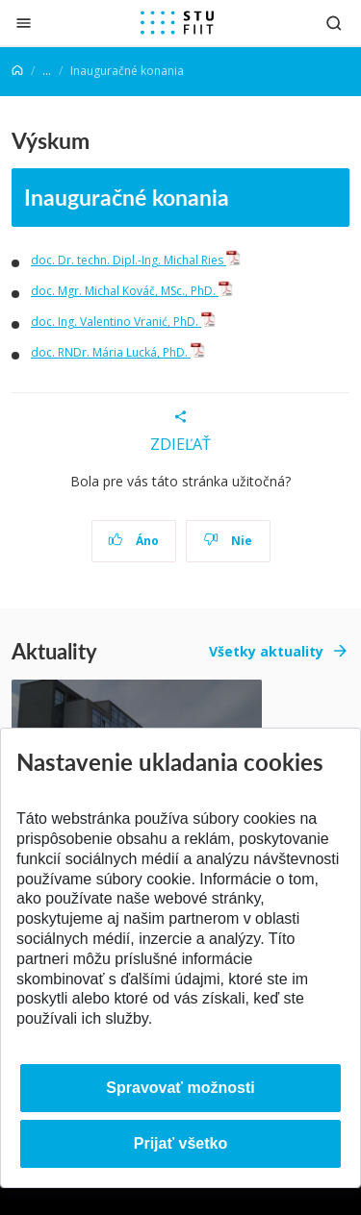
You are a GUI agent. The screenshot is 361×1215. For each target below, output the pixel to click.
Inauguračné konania (126, 196)
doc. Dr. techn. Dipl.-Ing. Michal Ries (136, 260)
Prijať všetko (181, 1143)
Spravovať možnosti (180, 1087)
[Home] (17, 70)
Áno (133, 541)
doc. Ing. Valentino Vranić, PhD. (123, 321)
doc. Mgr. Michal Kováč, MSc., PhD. (132, 291)
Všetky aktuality (266, 651)
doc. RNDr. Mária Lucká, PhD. (118, 352)
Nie (227, 541)
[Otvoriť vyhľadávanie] (334, 22)
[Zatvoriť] (23, 22)
